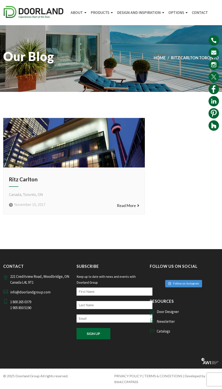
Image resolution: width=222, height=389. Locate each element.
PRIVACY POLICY (128, 376)
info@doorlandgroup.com (30, 292)
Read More (128, 205)
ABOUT (77, 12)
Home (160, 57)
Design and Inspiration (139, 12)
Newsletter (166, 321)
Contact (200, 12)
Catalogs (163, 331)
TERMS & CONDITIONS (163, 376)
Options (176, 12)
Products (100, 12)
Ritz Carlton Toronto (195, 57)
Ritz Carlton (23, 179)
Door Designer (168, 311)
